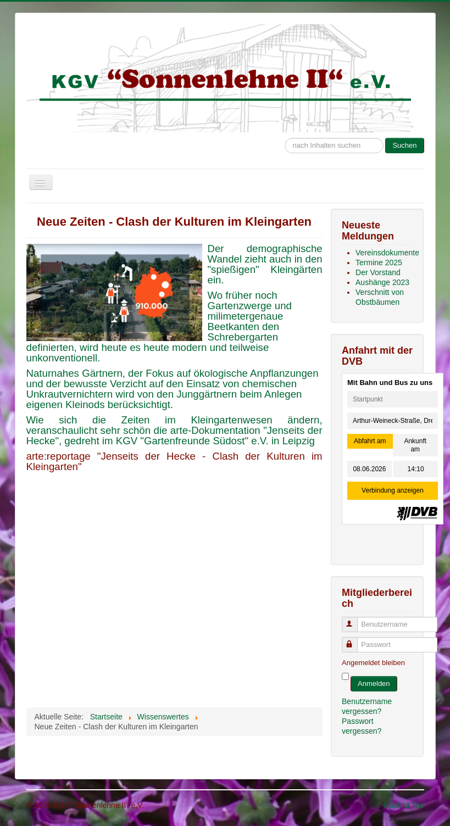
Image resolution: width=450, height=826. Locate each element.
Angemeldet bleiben (373, 662)
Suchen (404, 145)
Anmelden (374, 683)
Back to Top (404, 805)
